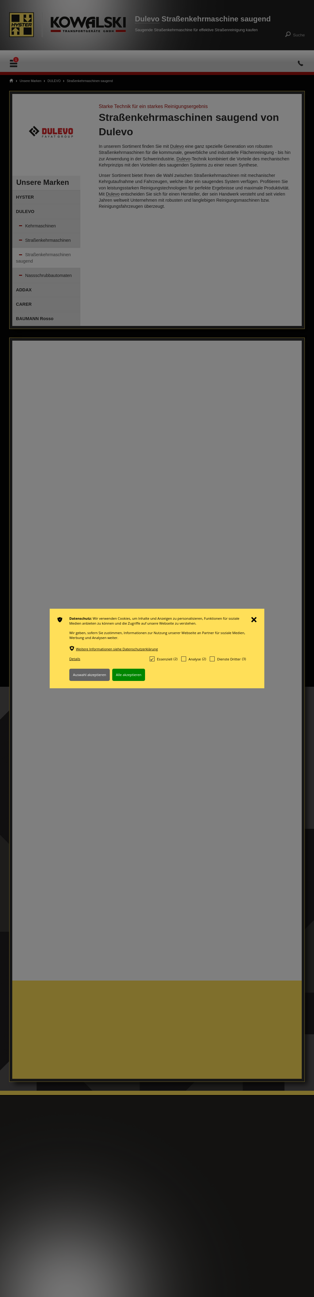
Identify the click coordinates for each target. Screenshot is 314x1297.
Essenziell (164, 658)
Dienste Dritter (228, 658)
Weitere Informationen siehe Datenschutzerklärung (117, 649)
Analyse (193, 658)
